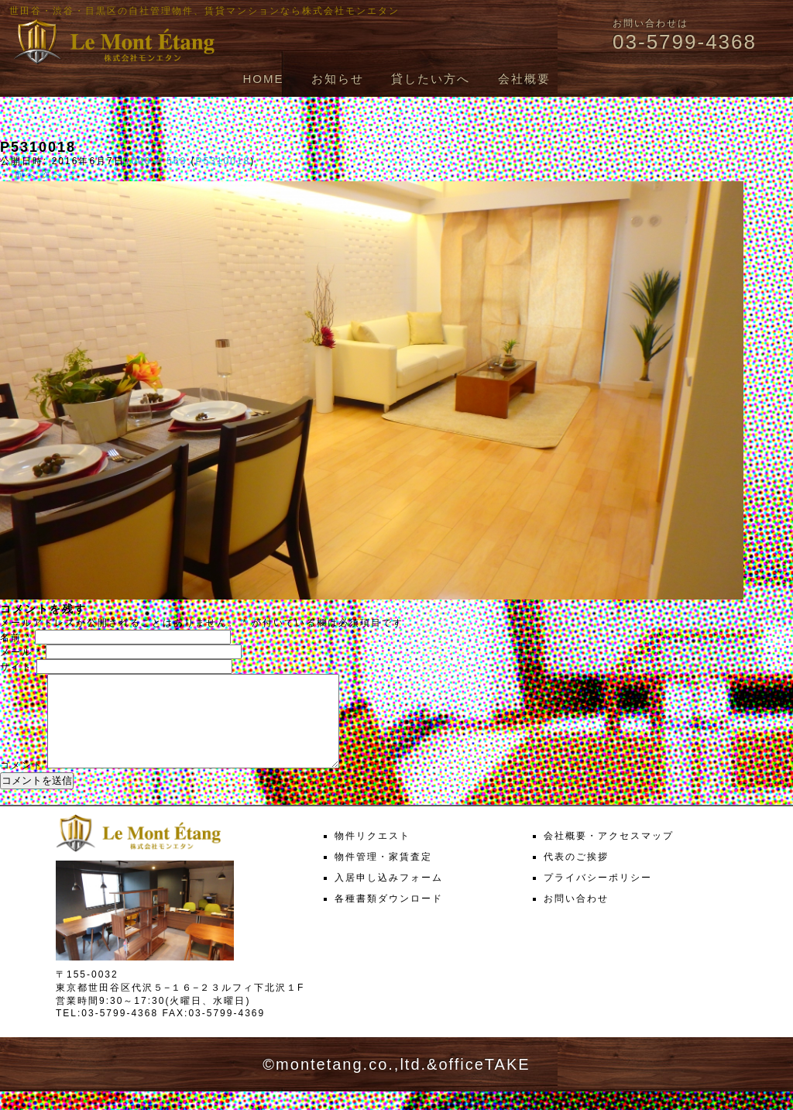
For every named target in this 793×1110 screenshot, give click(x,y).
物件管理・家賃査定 (383, 875)
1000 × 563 (156, 161)
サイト (16, 667)
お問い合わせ (576, 917)
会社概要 (524, 78)
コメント (21, 783)
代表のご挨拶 (576, 875)
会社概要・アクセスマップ (609, 854)
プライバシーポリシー (598, 896)
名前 (15, 637)
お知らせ (337, 78)
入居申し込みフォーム (389, 896)
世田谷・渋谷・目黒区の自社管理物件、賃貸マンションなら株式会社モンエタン (204, 10)
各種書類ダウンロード (389, 917)
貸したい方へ (430, 78)
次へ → (59, 174)
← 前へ (18, 174)
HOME (262, 78)
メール (21, 652)
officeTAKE (484, 1082)
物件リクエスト (372, 854)
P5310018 (222, 161)
